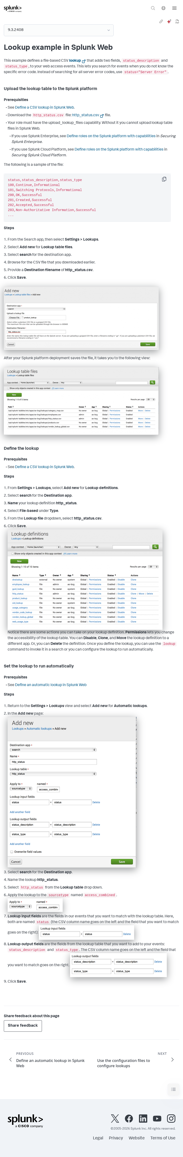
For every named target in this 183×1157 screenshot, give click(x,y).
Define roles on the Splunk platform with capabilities (111, 136)
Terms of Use (162, 1138)
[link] (161, 21)
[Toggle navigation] (173, 1089)
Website (137, 1138)
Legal (98, 1138)
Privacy (116, 1138)
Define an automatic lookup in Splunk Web (50, 685)
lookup (75, 61)
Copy (167, 180)
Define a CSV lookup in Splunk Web (44, 108)
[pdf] (177, 21)
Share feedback (23, 1026)
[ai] (169, 21)
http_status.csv (85, 115)
